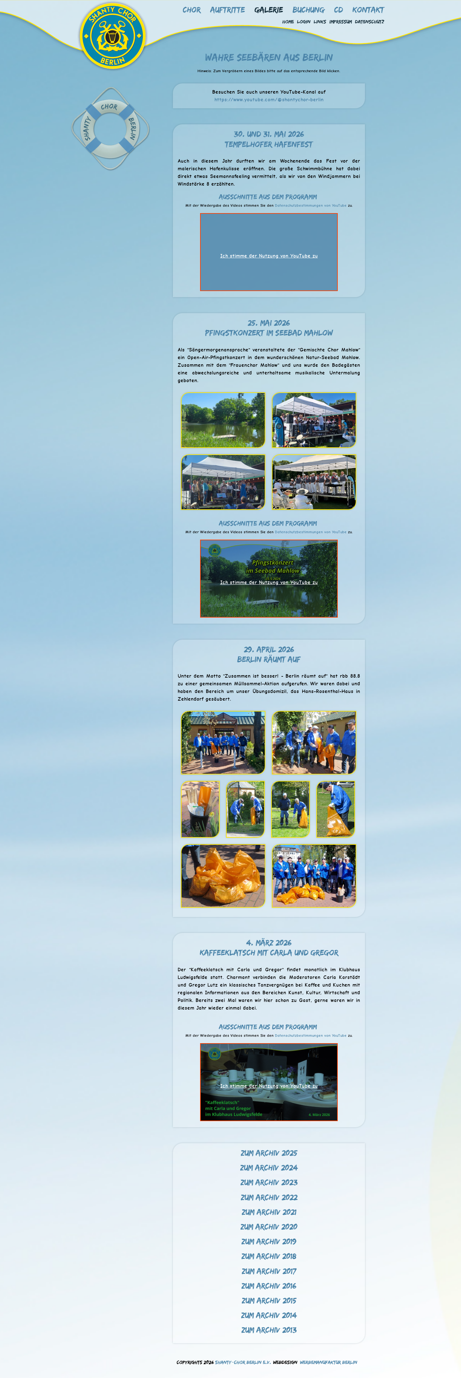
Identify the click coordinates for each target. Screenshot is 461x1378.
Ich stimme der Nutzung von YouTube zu (269, 256)
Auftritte (227, 9)
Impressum (340, 21)
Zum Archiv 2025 (269, 1153)
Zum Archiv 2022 (269, 1197)
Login (304, 21)
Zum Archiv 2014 (269, 1315)
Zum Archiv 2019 (268, 1241)
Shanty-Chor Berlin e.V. (243, 1362)
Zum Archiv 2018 (268, 1256)
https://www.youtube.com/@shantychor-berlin (269, 99)
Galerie (269, 9)
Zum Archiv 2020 (268, 1226)
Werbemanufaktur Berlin (328, 1362)
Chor (192, 9)
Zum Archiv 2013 (269, 1330)
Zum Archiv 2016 (268, 1285)
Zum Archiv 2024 (269, 1167)
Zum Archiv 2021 (269, 1212)
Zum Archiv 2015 (269, 1300)
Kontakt (368, 9)
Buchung (309, 9)
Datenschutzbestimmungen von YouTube (311, 205)
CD (338, 9)
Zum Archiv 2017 (269, 1271)
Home (288, 21)
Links (320, 21)
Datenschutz (369, 21)
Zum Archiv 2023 (269, 1182)
